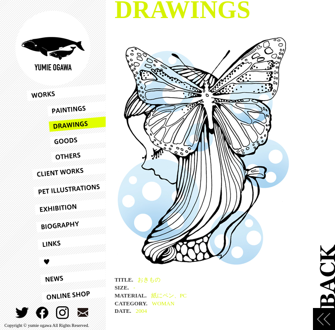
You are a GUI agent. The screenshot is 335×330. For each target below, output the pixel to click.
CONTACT (83, 312)
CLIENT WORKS (66, 171)
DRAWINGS (66, 124)
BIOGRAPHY (66, 224)
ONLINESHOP (66, 295)
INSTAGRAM (63, 312)
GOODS (66, 139)
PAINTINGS (66, 109)
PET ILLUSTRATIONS (66, 189)
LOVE (66, 259)
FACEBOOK (42, 312)
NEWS (66, 277)
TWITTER (22, 312)
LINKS (66, 242)
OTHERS (66, 155)
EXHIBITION (66, 207)
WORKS (66, 92)
